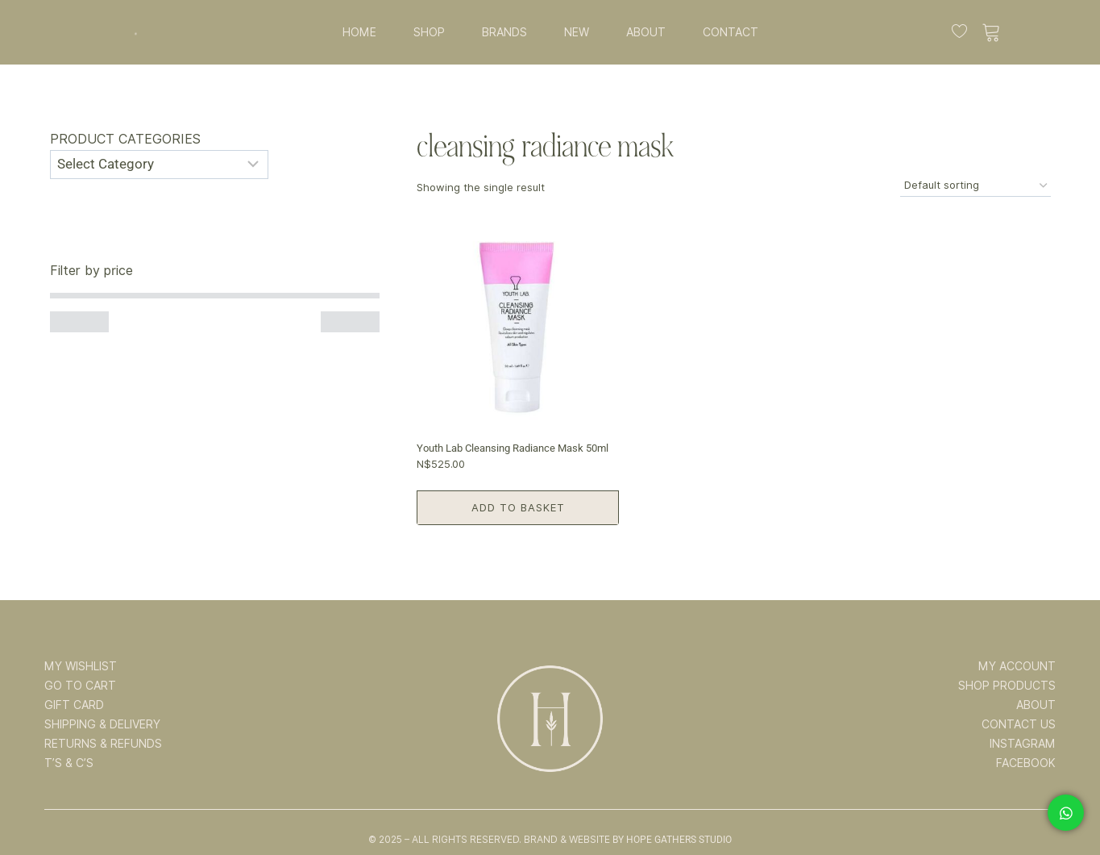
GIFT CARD (74, 705)
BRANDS (504, 32)
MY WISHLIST (80, 666)
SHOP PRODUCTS (1007, 685)
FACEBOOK (1026, 763)
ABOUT (646, 32)
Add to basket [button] (518, 507)
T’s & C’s (68, 763)
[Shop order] (975, 186)
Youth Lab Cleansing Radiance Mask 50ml (512, 448)
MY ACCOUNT (1017, 666)
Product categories (125, 139)
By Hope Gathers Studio (672, 839)
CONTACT (730, 32)
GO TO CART (80, 685)
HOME (359, 32)
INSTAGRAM (1023, 743)
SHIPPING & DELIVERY (102, 724)
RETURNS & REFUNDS (103, 743)
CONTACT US (1019, 724)
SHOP (429, 32)
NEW (576, 32)
